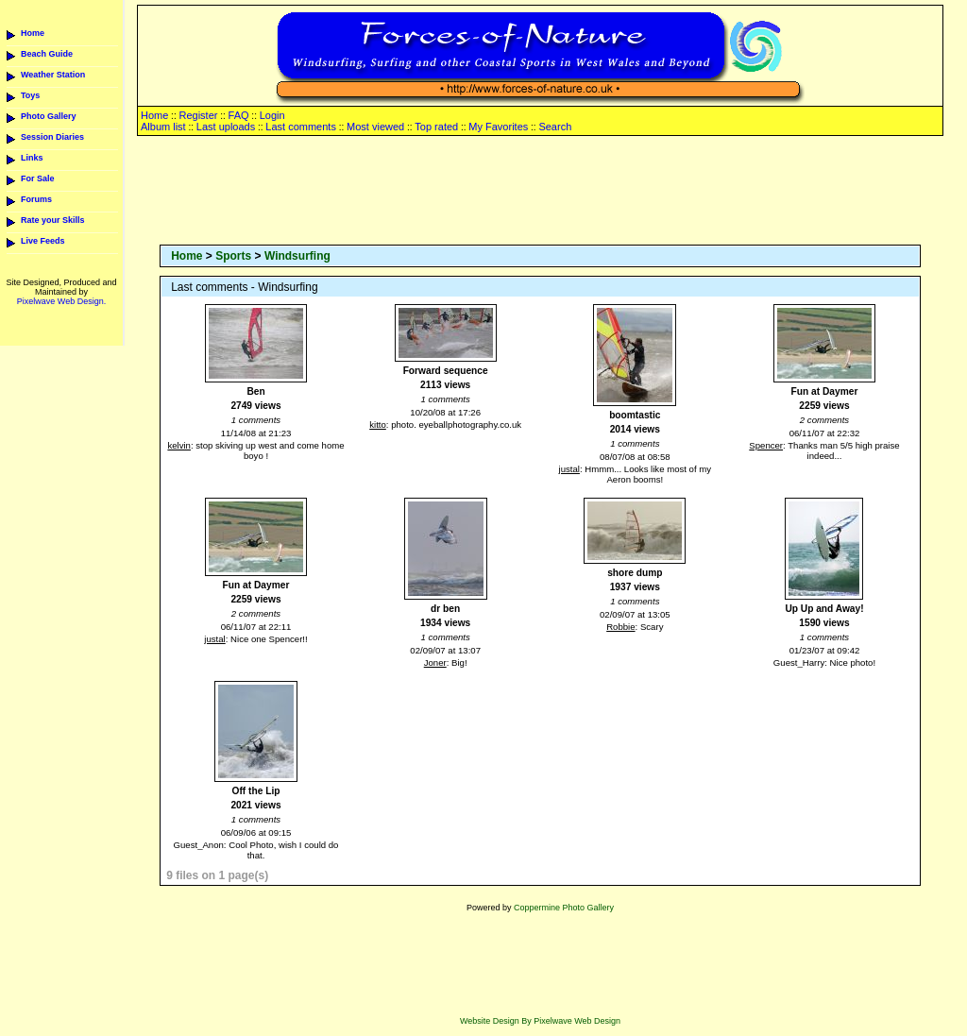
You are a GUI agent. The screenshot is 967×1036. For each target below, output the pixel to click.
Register (197, 115)
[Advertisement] (540, 191)
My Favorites (498, 126)
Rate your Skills (53, 220)
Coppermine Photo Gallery (564, 907)
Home (32, 33)
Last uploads (225, 126)
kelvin (179, 445)
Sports (233, 256)
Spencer (766, 445)
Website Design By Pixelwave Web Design (540, 1021)
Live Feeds (43, 241)
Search (554, 126)
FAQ (239, 115)
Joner (435, 662)
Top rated (436, 126)
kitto (377, 424)
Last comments (300, 126)
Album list (163, 126)
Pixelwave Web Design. (61, 301)
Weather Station (53, 74)
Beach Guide (47, 54)
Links (32, 157)
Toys (30, 95)
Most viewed (375, 126)
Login (272, 115)
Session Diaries (52, 137)
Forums (36, 199)
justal (569, 469)
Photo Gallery (48, 116)
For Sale (38, 178)
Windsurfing (297, 256)
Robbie (620, 626)
